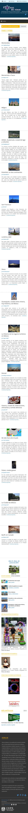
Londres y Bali (6, 237)
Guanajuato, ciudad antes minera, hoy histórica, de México (13, 303)
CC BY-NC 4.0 (10, 804)
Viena (3, 269)
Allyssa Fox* (5, 77)
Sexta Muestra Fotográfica (9, 653)
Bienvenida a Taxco (8, 75)
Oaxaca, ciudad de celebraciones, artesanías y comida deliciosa (13, 407)
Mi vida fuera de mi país (10, 438)
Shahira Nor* (6, 239)
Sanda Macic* (6, 174)
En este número (5, 576)
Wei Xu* (5, 207)
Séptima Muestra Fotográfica (9, 614)
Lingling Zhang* (6, 45)
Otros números (22, 1)
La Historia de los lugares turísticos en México (14, 335)
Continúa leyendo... (11, 56)
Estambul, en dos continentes (12, 172)
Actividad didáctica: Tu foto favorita (12, 723)
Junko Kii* (5, 409)
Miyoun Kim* (6, 537)
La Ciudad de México (9, 503)
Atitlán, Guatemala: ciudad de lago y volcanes (13, 141)
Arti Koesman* (6, 271)
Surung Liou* (6, 505)
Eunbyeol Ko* (6, 306)
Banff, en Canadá (7, 535)
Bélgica (4, 108)
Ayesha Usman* (6, 472)
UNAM (4, 1)
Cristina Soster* (6, 110)
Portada (11, 1)
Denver (4, 373)
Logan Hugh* (6, 338)
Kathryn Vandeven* (7, 375)
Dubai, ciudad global (9, 470)
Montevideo (6, 43)
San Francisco (6, 205)
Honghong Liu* (6, 144)
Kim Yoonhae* (6, 440)
